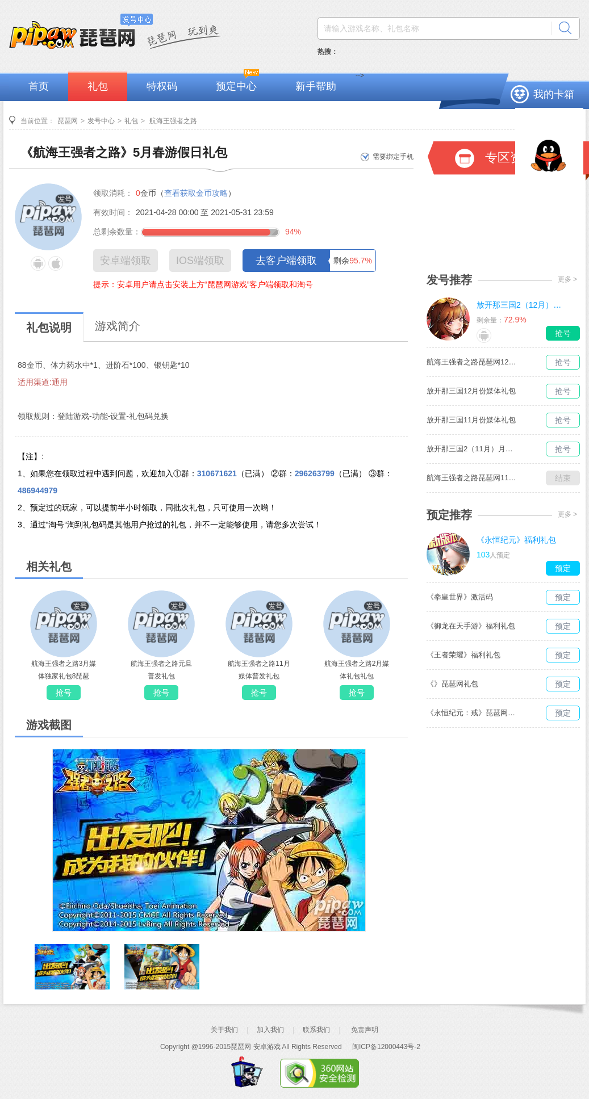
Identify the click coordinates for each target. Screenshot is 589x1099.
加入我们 (270, 1030)
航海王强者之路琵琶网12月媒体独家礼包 (472, 362)
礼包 (97, 86)
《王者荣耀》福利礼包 (463, 655)
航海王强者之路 (172, 121)
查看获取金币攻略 (196, 193)
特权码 (162, 86)
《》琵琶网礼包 (452, 683)
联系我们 (316, 1030)
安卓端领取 (125, 260)
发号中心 (101, 121)
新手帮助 (315, 86)
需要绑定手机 (393, 157)
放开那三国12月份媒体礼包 (471, 391)
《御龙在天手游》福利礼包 (471, 626)
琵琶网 (67, 121)
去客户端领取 (286, 260)
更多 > (567, 279)
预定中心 (236, 86)
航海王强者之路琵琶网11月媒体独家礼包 (472, 477)
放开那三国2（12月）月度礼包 (522, 304)
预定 (563, 568)
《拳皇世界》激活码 (460, 597)
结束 (563, 478)
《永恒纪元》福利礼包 (516, 539)
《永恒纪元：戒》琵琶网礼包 (472, 712)
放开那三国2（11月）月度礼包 (472, 448)
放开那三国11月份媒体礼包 (471, 420)
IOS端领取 (200, 260)
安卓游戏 (267, 1047)
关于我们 (224, 1030)
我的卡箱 (553, 94)
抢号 (64, 692)
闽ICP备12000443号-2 (386, 1047)
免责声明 (364, 1030)
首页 (38, 86)
